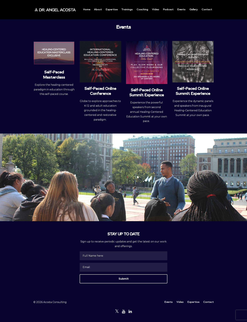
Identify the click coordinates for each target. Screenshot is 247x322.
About (98, 9)
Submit (124, 278)
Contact (207, 9)
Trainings (127, 9)
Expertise (112, 9)
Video (155, 9)
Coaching (142, 9)
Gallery (193, 9)
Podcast (168, 9)
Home (86, 9)
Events (181, 9)
